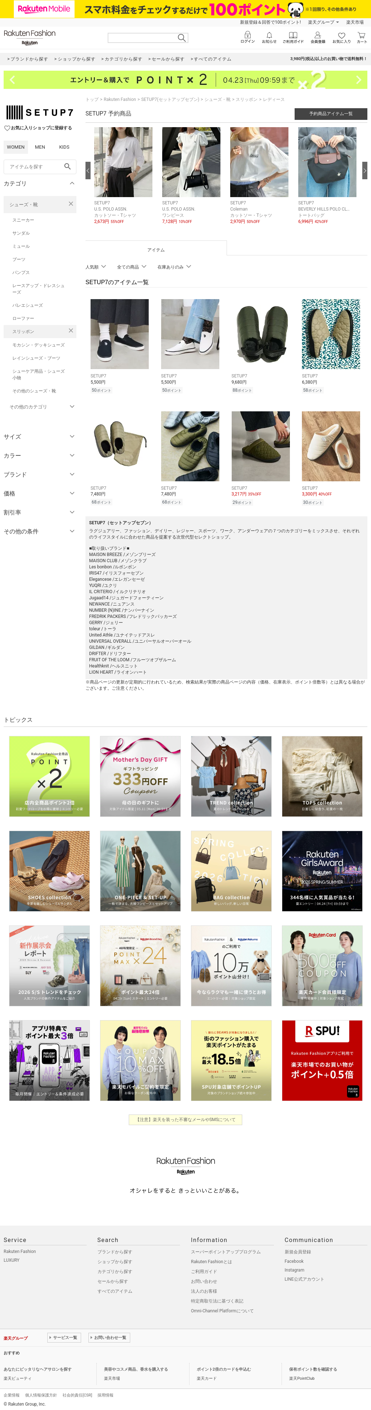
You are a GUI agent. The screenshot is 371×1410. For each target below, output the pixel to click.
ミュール (21, 246)
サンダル (21, 233)
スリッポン (23, 331)
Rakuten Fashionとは (211, 1259)
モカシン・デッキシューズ (38, 345)
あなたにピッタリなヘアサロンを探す (38, 1367)
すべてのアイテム (114, 1289)
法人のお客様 (204, 1289)
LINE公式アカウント (304, 1277)
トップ (92, 99)
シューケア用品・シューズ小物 (38, 374)
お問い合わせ (204, 1279)
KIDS (64, 147)
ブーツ (18, 259)
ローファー (23, 318)
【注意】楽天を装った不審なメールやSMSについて (185, 1117)
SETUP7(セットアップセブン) (170, 99)
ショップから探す (114, 1259)
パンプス (21, 272)
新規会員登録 (298, 1249)
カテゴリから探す (114, 1269)
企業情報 (12, 1393)
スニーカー (23, 220)
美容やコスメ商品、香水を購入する (136, 1367)
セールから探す (112, 1279)
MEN (40, 147)
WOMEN (16, 147)
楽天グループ (321, 22)
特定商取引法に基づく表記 (217, 1298)
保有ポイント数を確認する (313, 1367)
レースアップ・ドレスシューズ (38, 289)
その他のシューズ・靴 (34, 390)
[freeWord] (40, 167)
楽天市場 (355, 22)
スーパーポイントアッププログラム (226, 1249)
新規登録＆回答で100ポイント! (270, 22)
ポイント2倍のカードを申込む (224, 1367)
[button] (125, 181)
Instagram (294, 1267)
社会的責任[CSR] (77, 1393)
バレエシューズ (27, 305)
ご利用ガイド (204, 1269)
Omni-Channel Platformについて (222, 1308)
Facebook (294, 1259)
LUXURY (12, 1258)
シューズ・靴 (23, 204)
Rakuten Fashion (120, 99)
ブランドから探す (114, 1249)
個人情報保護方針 (41, 1393)
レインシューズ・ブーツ (36, 358)
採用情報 (105, 1393)
